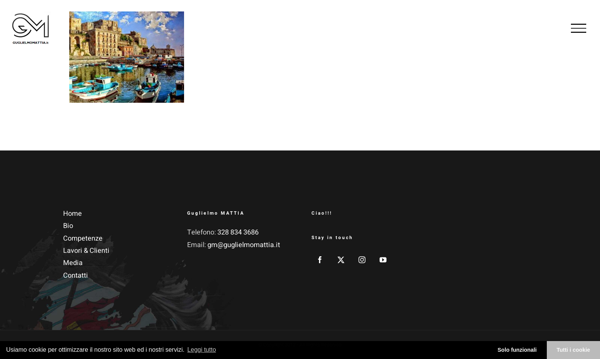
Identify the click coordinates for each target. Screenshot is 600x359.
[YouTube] (383, 259)
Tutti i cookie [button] (573, 350)
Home (72, 214)
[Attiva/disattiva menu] (578, 28)
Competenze (83, 238)
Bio (68, 226)
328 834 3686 (238, 232)
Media (73, 263)
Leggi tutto (202, 349)
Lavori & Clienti (86, 251)
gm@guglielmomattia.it (243, 245)
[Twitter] (341, 259)
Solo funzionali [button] (516, 350)
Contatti (75, 275)
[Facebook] (319, 259)
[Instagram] (362, 259)
